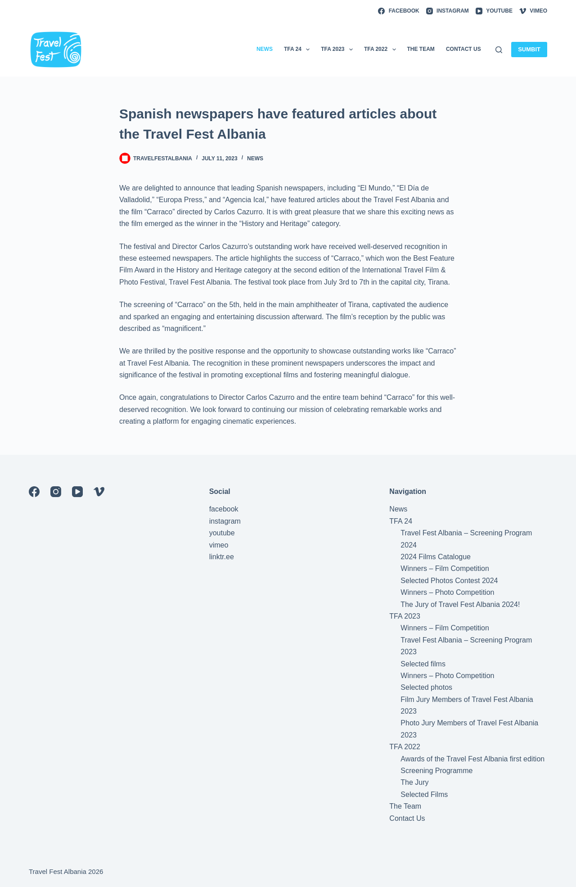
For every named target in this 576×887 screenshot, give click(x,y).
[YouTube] (494, 11)
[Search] (498, 49)
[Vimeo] (533, 11)
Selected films (423, 664)
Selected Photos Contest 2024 (449, 580)
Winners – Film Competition (444, 568)
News (255, 158)
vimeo (219, 545)
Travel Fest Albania (57, 871)
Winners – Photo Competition (447, 592)
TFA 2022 (404, 747)
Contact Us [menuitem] (463, 49)
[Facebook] (398, 11)
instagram (225, 521)
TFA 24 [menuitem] (298, 49)
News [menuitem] (264, 49)
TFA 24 (400, 521)
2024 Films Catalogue (435, 557)
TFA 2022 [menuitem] (382, 49)
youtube (222, 533)
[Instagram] (447, 11)
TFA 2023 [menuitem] (338, 49)
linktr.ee (221, 557)
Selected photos (426, 687)
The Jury (414, 782)
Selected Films (424, 794)
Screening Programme (436, 770)
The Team (405, 806)
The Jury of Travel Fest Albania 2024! (460, 604)
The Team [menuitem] (421, 49)
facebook (223, 509)
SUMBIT (529, 49)
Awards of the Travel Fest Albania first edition (472, 759)
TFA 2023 (404, 616)
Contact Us (407, 818)
